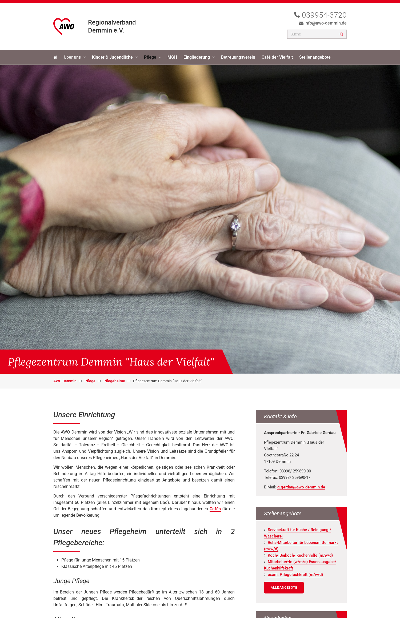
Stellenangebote (315, 57)
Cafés (215, 508)
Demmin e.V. (106, 30)
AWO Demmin (65, 381)
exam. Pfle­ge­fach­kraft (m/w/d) (295, 574)
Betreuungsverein (238, 57)
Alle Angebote (284, 587)
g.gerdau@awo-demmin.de (301, 487)
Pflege (150, 57)
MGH (172, 57)
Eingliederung (196, 57)
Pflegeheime (114, 381)
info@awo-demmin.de (326, 23)
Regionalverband (112, 22)
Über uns (72, 57)
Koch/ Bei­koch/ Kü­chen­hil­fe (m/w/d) (300, 555)
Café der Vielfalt (277, 57)
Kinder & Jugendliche (112, 57)
